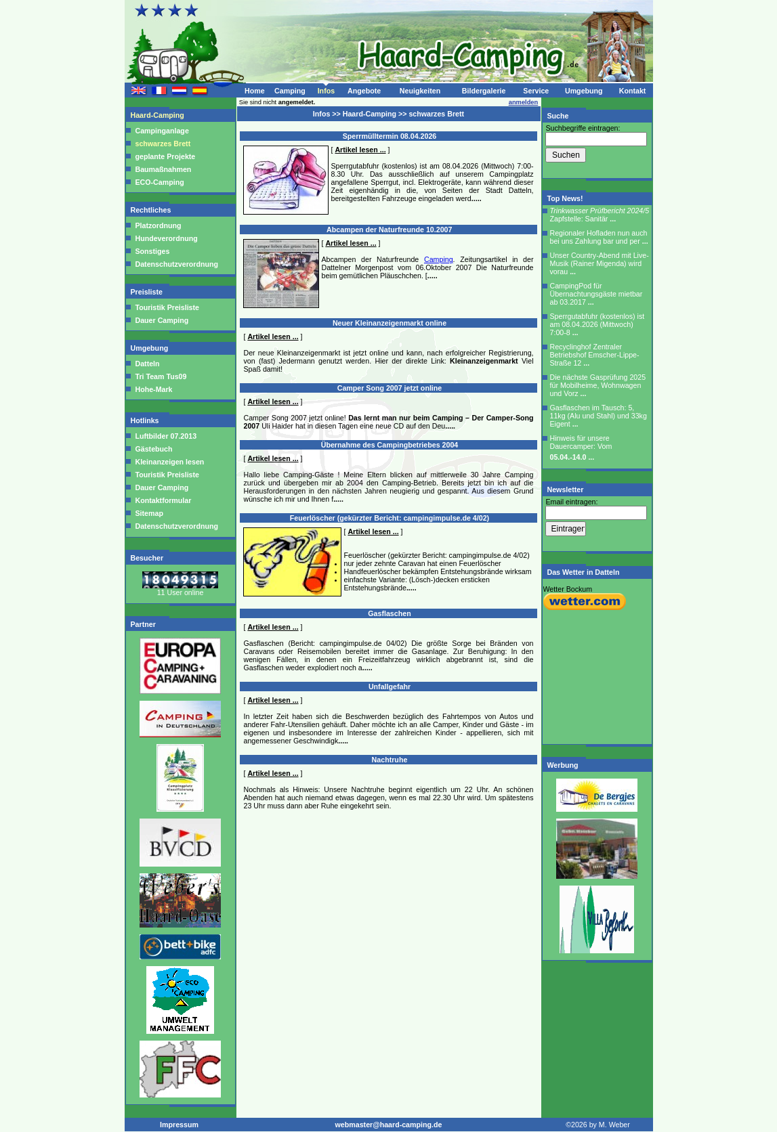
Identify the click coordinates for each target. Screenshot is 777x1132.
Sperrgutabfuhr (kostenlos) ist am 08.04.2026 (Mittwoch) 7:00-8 (597, 324)
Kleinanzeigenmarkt (484, 361)
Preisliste (148, 292)
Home (255, 91)
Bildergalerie (484, 91)
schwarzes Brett (163, 143)
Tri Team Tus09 (161, 376)
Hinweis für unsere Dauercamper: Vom (581, 447)
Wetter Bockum (568, 589)
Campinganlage (162, 131)
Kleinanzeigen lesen (169, 462)
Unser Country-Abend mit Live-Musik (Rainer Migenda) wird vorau (599, 263)
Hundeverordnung (166, 238)
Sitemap (148, 513)
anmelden (524, 102)
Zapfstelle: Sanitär (600, 214)
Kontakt (632, 91)
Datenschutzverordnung (176, 264)
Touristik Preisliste (167, 307)
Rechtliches (152, 210)
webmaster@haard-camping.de (388, 1124)
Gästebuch (153, 449)
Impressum (179, 1124)
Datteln (147, 364)
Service (536, 91)
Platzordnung (158, 225)
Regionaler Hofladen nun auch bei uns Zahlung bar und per (599, 237)
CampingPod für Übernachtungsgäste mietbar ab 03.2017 (596, 294)
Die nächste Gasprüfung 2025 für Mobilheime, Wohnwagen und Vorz (598, 385)
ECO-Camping (159, 182)
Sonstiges (152, 251)
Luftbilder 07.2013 (165, 436)
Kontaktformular (162, 500)
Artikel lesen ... (360, 150)
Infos (326, 91)
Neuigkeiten (420, 91)
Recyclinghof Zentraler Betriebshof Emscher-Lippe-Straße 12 (594, 355)
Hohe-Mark (154, 389)
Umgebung (584, 91)
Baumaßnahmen (163, 169)
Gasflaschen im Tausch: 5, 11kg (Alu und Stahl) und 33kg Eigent (598, 416)
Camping (290, 91)
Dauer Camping (162, 320)
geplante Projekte (165, 156)
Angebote (364, 91)
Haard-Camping (158, 115)
